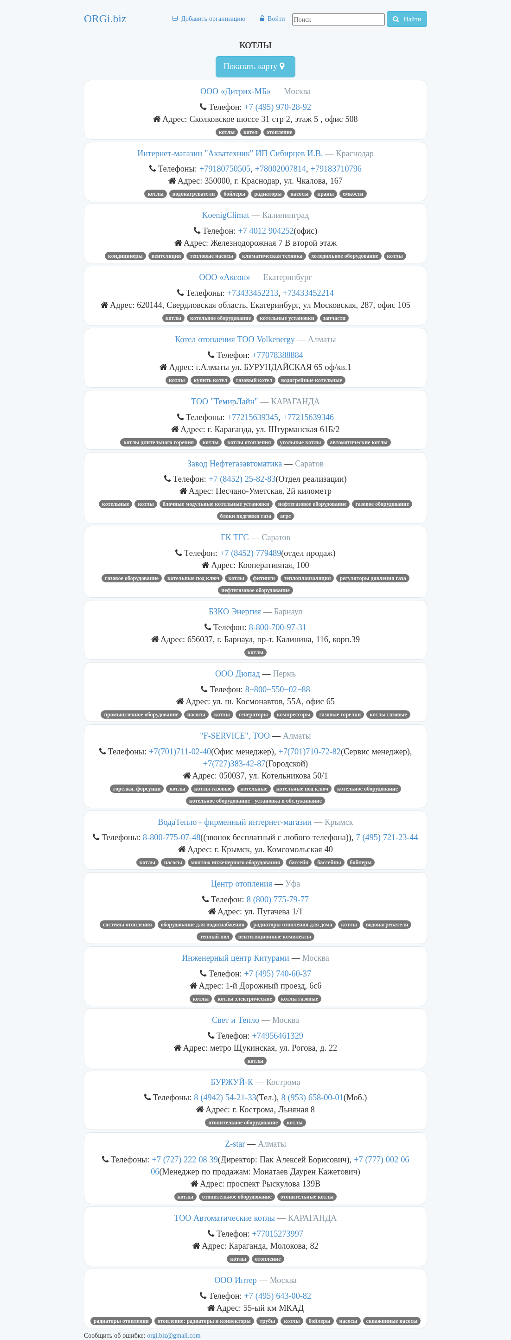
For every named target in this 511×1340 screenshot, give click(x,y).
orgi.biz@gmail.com (173, 1335)
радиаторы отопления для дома (292, 924)
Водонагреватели (193, 194)
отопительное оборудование (243, 1122)
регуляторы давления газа (372, 578)
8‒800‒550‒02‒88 (277, 689)
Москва (297, 91)
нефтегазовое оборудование (312, 504)
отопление (280, 132)
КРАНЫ (325, 194)
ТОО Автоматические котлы (224, 1218)
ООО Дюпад (237, 674)
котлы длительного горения (158, 442)
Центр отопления (241, 884)
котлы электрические (244, 999)
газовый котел (254, 380)
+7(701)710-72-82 (309, 751)
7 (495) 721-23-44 (387, 837)
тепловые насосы (211, 256)
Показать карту (254, 66)
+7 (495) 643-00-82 (278, 1295)
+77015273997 (277, 1233)
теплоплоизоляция (307, 578)
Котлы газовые (388, 714)
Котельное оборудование (220, 318)
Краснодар (355, 153)
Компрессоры (293, 714)
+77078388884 (277, 355)
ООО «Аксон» (224, 277)
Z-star (235, 1144)
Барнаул (288, 611)
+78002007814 (280, 168)
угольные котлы (300, 442)
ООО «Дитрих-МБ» (235, 91)
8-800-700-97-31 (278, 627)
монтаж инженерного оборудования (236, 862)
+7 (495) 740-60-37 (278, 973)
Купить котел (210, 380)
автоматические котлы (359, 442)
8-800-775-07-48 (171, 837)
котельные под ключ (193, 578)
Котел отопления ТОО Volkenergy (234, 339)
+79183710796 (336, 168)
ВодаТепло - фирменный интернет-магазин (235, 822)
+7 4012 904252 (266, 230)
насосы (299, 194)
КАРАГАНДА (295, 401)
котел (250, 132)
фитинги (264, 578)
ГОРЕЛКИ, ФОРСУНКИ (137, 788)
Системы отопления (127, 924)
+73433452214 (308, 292)
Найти (407, 19)
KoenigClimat (225, 215)
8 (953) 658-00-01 (312, 1097)
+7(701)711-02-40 (180, 751)
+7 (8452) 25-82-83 (242, 478)
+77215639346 (308, 417)
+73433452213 (252, 292)
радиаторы (267, 194)
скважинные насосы (392, 1321)
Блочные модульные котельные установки (216, 504)
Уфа (292, 884)
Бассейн (298, 862)
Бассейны (329, 862)
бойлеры (234, 194)
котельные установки (287, 318)
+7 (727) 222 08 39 (184, 1159)
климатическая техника (272, 256)
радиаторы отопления (121, 1321)
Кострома (283, 1082)
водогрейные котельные (311, 380)
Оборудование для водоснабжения (203, 924)
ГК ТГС (235, 537)
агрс (285, 516)
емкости (353, 194)
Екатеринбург (287, 277)
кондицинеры (125, 256)
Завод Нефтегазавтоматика (234, 463)
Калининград (285, 215)
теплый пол (215, 936)
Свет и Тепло (235, 1020)
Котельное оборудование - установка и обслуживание (255, 801)
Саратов (309, 463)
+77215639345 (252, 417)
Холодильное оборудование (345, 256)
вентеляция (166, 256)
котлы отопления (249, 442)
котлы (227, 132)
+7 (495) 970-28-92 (278, 106)
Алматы (322, 339)
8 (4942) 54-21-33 (225, 1097)
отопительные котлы (307, 1197)
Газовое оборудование (382, 504)
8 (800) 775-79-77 (278, 899)
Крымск (339, 822)
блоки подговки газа (245, 516)
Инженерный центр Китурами (235, 958)
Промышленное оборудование (141, 714)
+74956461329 (277, 1035)
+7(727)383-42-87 (234, 763)
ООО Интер (235, 1280)
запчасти (334, 318)
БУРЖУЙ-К (232, 1082)
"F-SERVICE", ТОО (235, 736)
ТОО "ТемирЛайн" (224, 401)
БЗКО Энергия (235, 611)
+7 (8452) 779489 (250, 553)
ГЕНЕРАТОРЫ (253, 714)
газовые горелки (340, 714)
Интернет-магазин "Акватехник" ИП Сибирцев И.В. (230, 153)
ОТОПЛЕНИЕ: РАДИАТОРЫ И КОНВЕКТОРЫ (204, 1321)
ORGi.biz (105, 18)
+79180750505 (224, 168)
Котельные (115, 504)
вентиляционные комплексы (274, 936)
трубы (267, 1321)
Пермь (284, 674)
